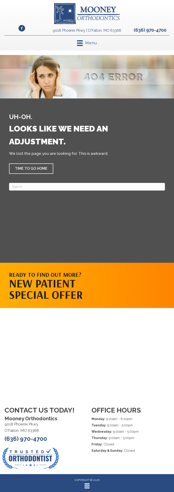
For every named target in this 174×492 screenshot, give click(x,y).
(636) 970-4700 (150, 30)
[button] (31, 168)
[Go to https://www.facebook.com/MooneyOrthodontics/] (21, 29)
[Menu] (87, 485)
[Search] (87, 187)
